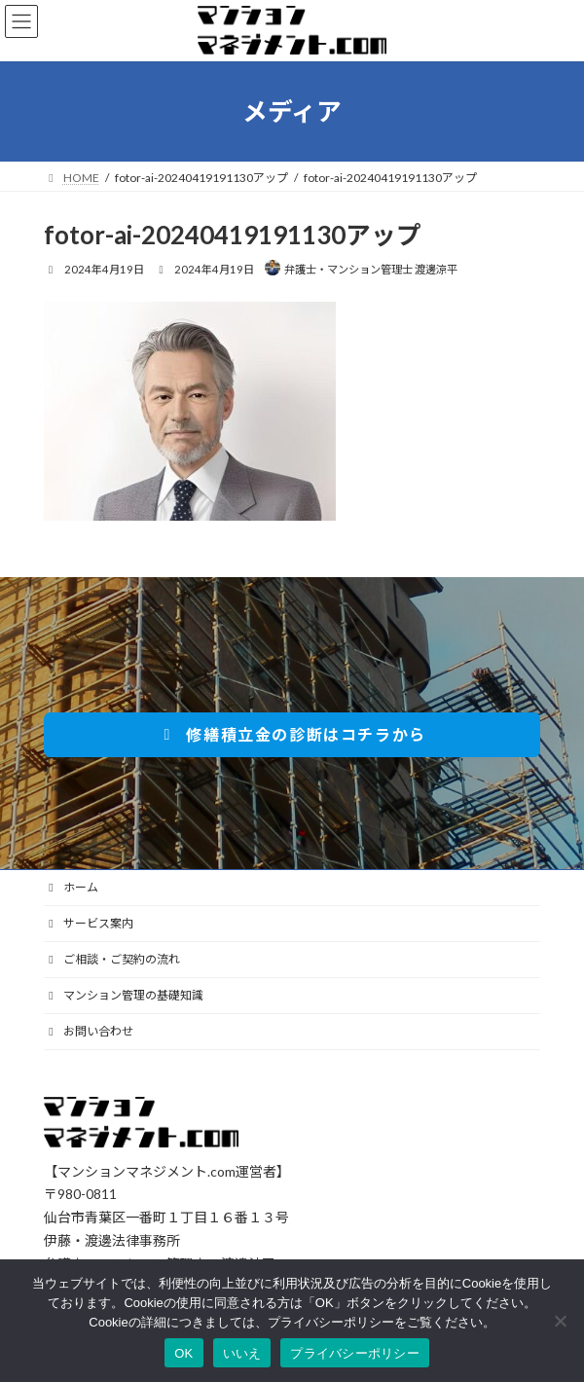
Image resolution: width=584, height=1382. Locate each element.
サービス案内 (88, 923)
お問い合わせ (88, 1031)
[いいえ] (559, 1320)
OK (183, 1353)
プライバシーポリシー (355, 1353)
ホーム (71, 887)
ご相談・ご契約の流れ (112, 959)
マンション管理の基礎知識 (123, 995)
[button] (292, 734)
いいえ (242, 1353)
